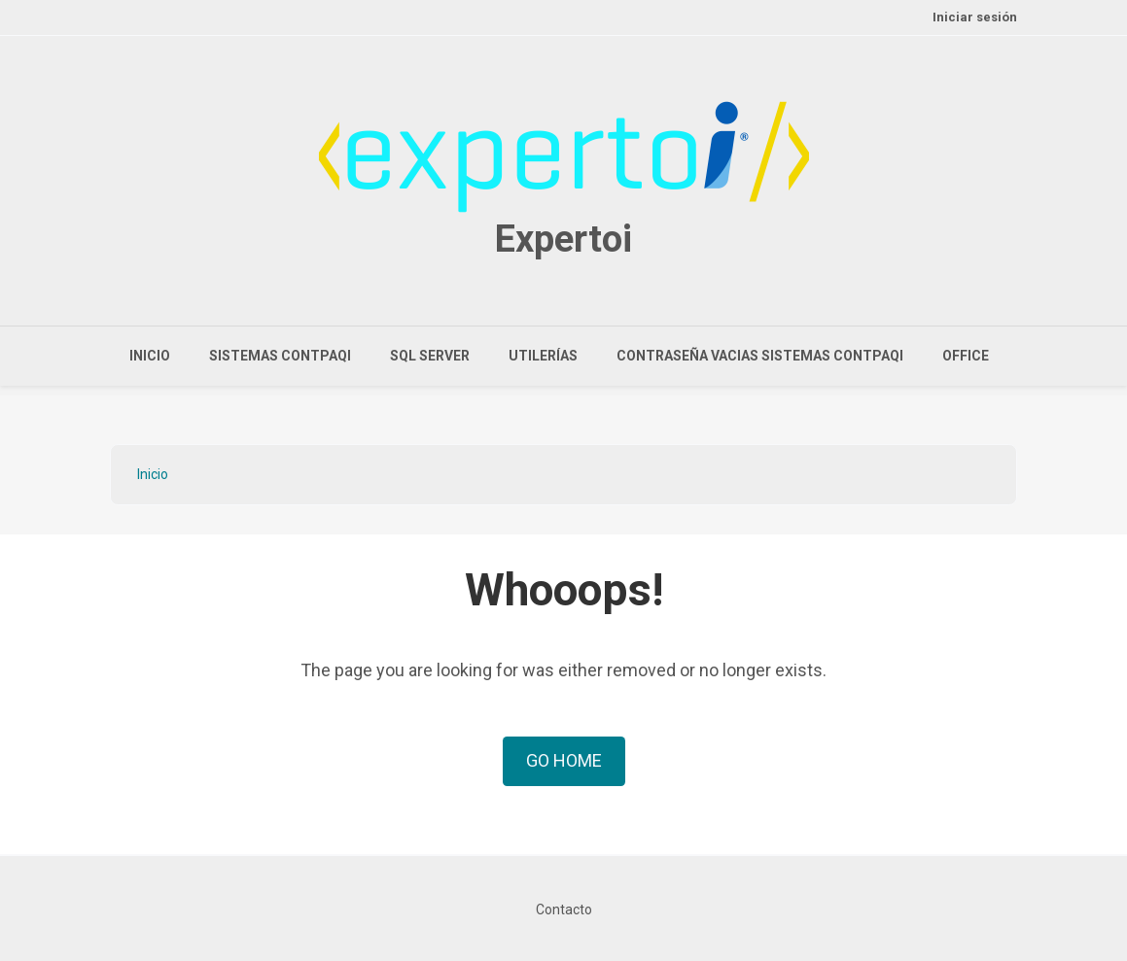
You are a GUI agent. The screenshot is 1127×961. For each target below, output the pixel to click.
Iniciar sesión (975, 17)
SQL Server (430, 355)
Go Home (564, 760)
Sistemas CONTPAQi (280, 355)
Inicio (149, 355)
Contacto (564, 909)
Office (965, 355)
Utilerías (543, 355)
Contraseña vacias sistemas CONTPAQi (759, 355)
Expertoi (563, 239)
